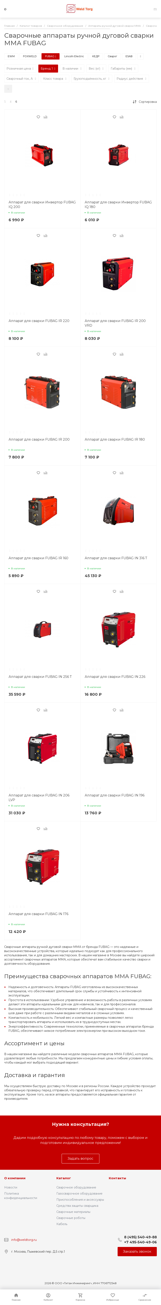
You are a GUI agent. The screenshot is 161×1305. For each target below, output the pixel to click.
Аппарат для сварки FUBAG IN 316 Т (116, 558)
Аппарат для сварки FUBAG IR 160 (38, 558)
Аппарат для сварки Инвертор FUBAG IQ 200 (42, 204)
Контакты (117, 1178)
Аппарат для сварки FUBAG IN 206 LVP (39, 797)
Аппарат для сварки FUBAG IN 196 (114, 795)
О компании (15, 1178)
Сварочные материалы (73, 1212)
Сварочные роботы (70, 1218)
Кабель (61, 1224)
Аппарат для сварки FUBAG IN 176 (38, 914)
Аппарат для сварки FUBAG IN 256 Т (40, 677)
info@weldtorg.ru (24, 1240)
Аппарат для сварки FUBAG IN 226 (115, 677)
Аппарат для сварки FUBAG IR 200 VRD (115, 323)
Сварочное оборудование (76, 1187)
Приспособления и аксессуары (80, 1200)
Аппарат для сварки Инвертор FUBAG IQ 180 (118, 204)
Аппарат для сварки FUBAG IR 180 (115, 439)
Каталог (63, 1178)
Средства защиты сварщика (77, 1206)
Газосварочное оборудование (79, 1193)
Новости (10, 1187)
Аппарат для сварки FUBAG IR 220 (39, 321)
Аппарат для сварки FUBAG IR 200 (39, 439)
